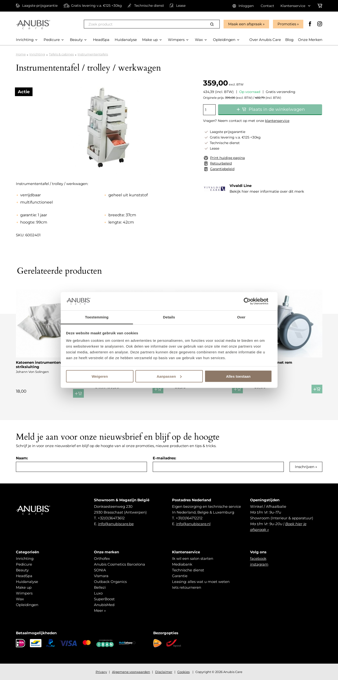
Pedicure (24, 564)
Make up (24, 587)
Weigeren (100, 376)
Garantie (179, 576)
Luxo (98, 593)
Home (21, 54)
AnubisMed (104, 604)
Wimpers (24, 593)
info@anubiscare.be (116, 524)
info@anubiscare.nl (193, 524)
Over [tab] (241, 317)
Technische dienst (188, 570)
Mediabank (182, 564)
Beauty (22, 570)
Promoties (287, 24)
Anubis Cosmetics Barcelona (119, 564)
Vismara (101, 576)
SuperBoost (104, 599)
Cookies (183, 672)
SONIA (100, 570)
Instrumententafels (93, 54)
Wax (20, 599)
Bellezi (100, 587)
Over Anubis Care (265, 39)
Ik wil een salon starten (192, 558)
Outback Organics (110, 581)
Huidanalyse (27, 581)
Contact (267, 6)
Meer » (100, 610)
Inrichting (37, 54)
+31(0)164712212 (189, 518)
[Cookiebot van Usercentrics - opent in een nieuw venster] (251, 301)
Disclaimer (163, 672)
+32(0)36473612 (111, 518)
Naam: (22, 458)
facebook (258, 558)
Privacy (101, 672)
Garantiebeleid (222, 169)
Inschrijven (304, 466)
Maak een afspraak (245, 24)
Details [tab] (169, 317)
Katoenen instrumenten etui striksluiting (42, 364)
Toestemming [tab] (97, 317)
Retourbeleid (221, 163)
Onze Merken (310, 39)
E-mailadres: (164, 458)
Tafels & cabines (61, 54)
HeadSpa (24, 576)
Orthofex (102, 558)
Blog (289, 39)
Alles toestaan (238, 376)
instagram (259, 564)
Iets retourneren (186, 587)
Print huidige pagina (227, 158)
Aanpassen (169, 376)
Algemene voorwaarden (131, 672)
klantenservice (277, 121)
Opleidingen (27, 604)
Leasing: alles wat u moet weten (201, 581)
